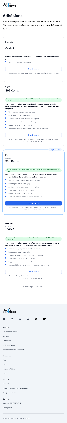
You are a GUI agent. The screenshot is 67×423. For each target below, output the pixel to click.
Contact (6, 384)
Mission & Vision (9, 369)
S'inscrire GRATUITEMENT (12, 403)
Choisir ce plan (33, 69)
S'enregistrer (7, 408)
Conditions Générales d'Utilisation (15, 388)
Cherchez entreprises (10, 332)
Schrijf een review (9, 393)
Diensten (6, 336)
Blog (4, 360)
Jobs (4, 373)
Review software (9, 345)
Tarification (7, 341)
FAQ (4, 364)
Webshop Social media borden (14, 350)
